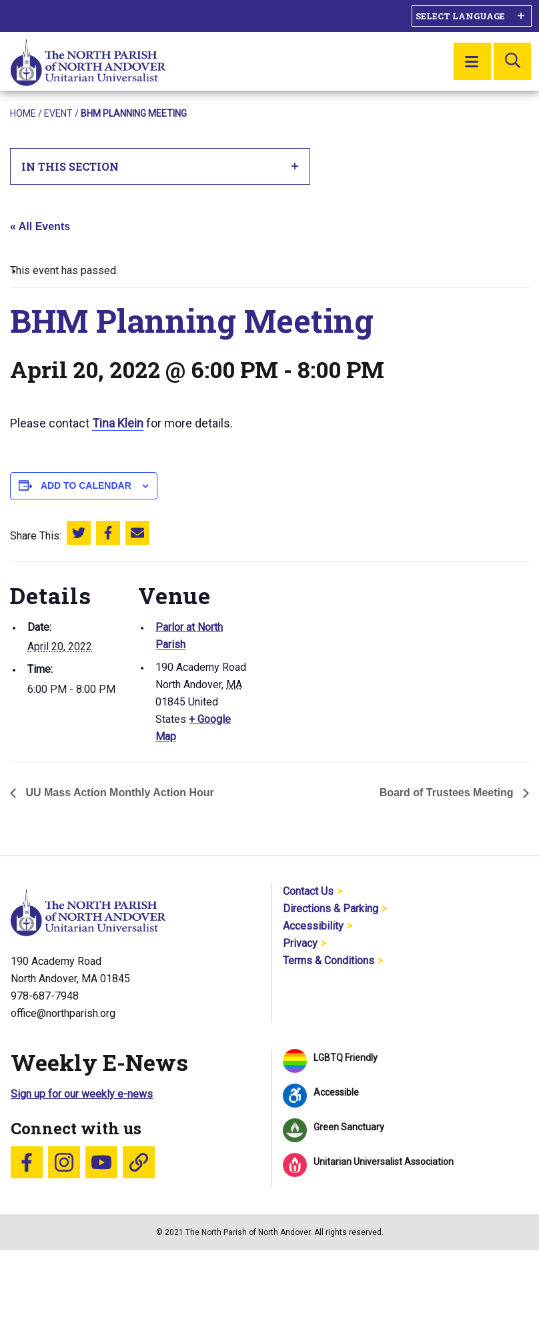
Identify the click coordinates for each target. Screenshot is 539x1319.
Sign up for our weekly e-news (82, 1094)
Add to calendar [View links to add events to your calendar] (86, 485)
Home (23, 113)
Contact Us (308, 891)
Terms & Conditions (328, 960)
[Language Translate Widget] (472, 16)
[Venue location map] (336, 653)
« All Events (40, 226)
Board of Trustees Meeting (448, 792)
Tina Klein (117, 423)
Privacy (300, 943)
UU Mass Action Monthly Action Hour (118, 792)
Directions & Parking (330, 908)
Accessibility (313, 926)
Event (58, 113)
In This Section (160, 166)
